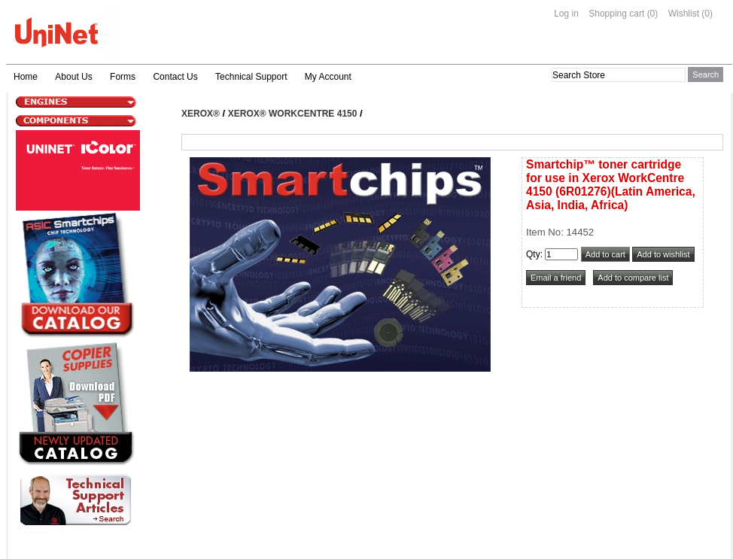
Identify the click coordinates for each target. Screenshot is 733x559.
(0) (652, 13)
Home (26, 76)
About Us (73, 76)
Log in (566, 13)
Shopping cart (616, 13)
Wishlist (683, 13)
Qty (533, 254)
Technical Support (251, 76)
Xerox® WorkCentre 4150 (292, 113)
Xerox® (200, 113)
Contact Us (175, 76)
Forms (122, 76)
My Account (328, 76)
